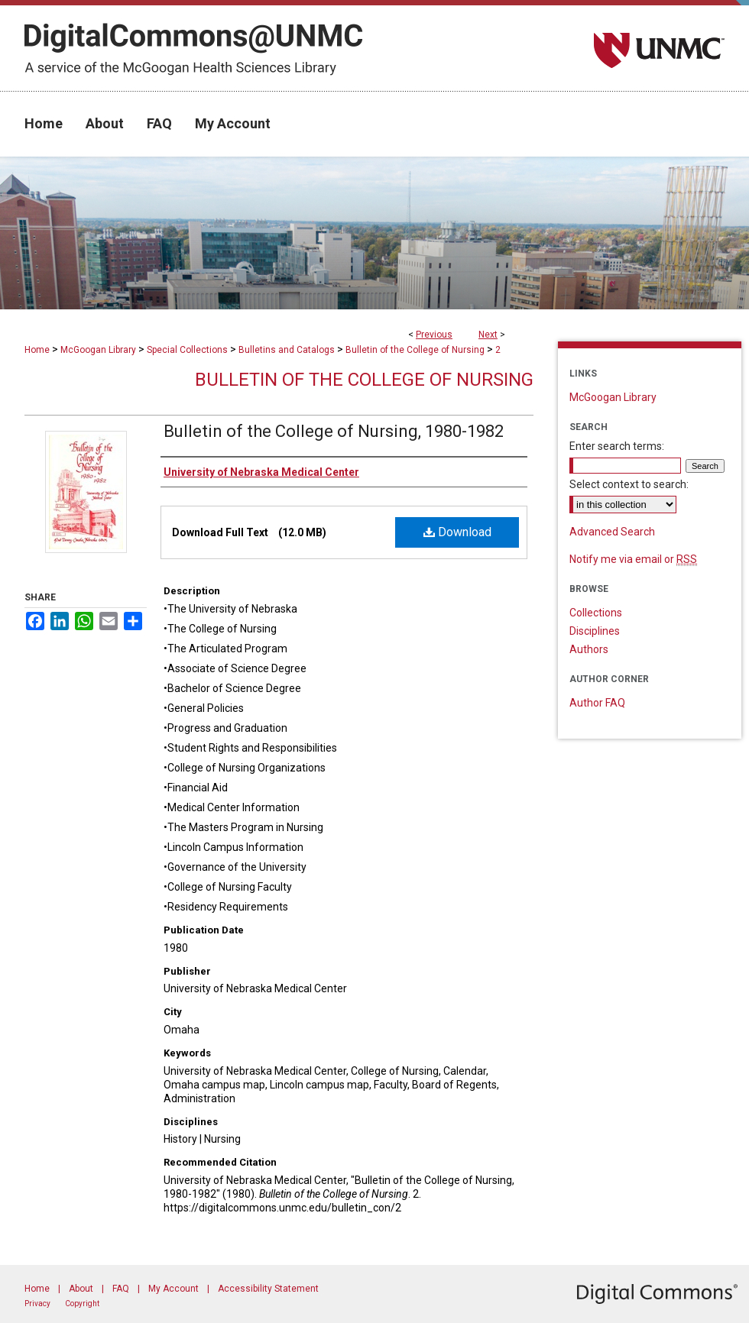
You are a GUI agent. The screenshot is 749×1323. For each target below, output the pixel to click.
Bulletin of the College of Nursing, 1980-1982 (334, 431)
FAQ (120, 1288)
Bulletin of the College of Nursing (415, 349)
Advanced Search (612, 532)
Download (457, 532)
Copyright (82, 1303)
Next (488, 334)
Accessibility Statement (268, 1288)
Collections (595, 613)
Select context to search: (629, 484)
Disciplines (594, 631)
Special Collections (187, 349)
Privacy (37, 1303)
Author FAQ (597, 703)
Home (37, 349)
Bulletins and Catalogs (286, 349)
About (81, 1288)
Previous (434, 334)
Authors (588, 649)
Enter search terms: (616, 446)
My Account (173, 1288)
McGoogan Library (98, 349)
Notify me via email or (633, 559)
